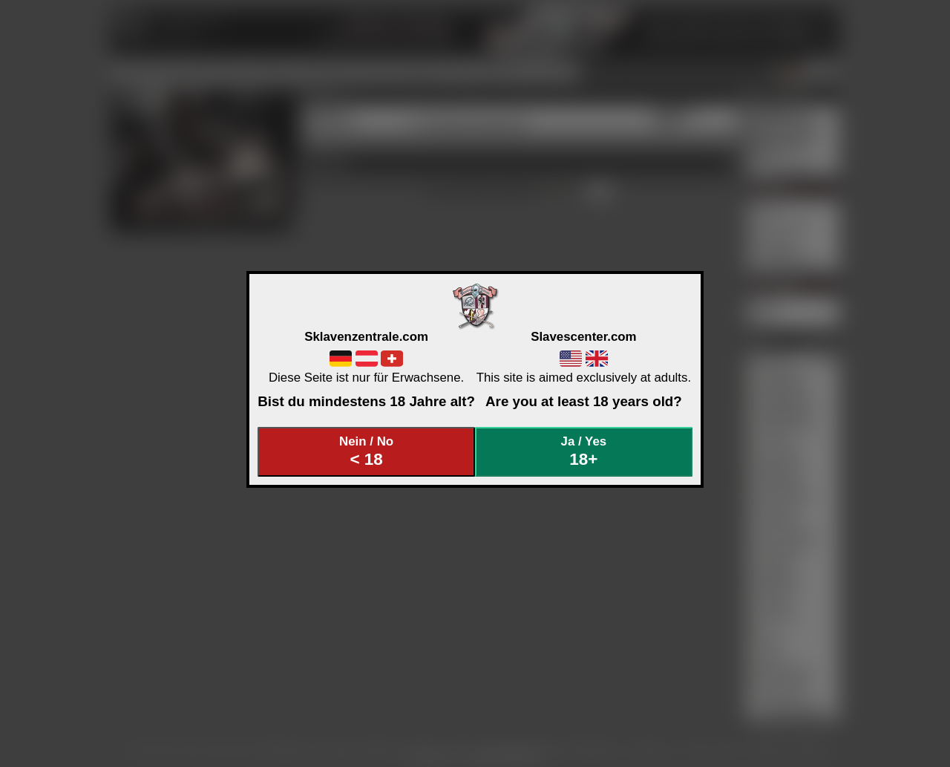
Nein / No (366, 451)
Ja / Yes (584, 451)
